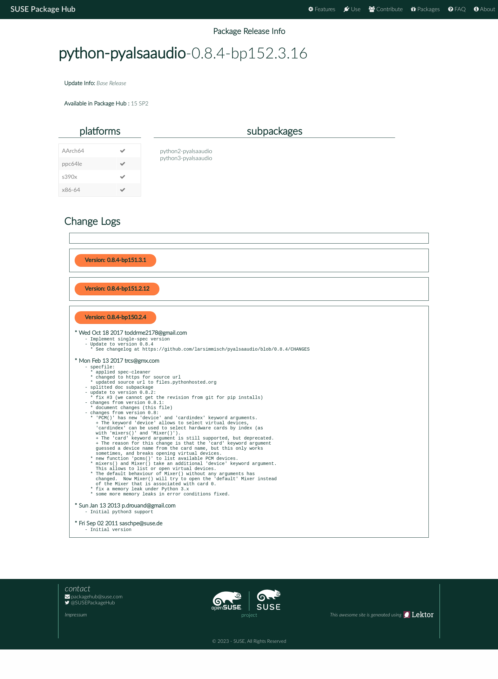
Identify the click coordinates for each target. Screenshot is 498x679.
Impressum (76, 644)
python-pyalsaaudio (122, 53)
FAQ (457, 9)
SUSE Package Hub (43, 9)
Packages (425, 9)
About (484, 9)
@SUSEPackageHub (90, 632)
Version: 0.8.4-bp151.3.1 (115, 260)
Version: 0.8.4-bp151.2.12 (117, 289)
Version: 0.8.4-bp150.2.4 (115, 317)
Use (352, 9)
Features (321, 9)
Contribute (386, 9)
